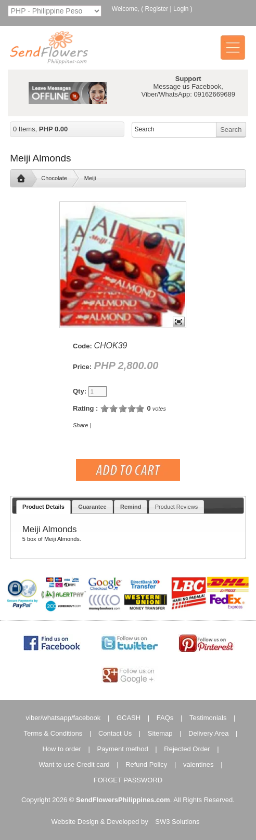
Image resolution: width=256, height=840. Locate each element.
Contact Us (115, 733)
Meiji (90, 178)
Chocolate (54, 178)
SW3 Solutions (177, 821)
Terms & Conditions (53, 733)
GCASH (128, 718)
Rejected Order (187, 749)
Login (180, 8)
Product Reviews (176, 507)
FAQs (165, 718)
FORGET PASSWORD (128, 780)
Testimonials (208, 718)
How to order (61, 749)
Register (157, 8)
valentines (198, 764)
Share (80, 425)
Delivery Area (208, 733)
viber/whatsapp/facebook (63, 718)
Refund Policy (146, 764)
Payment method (122, 749)
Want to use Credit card (74, 764)
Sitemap (160, 733)
